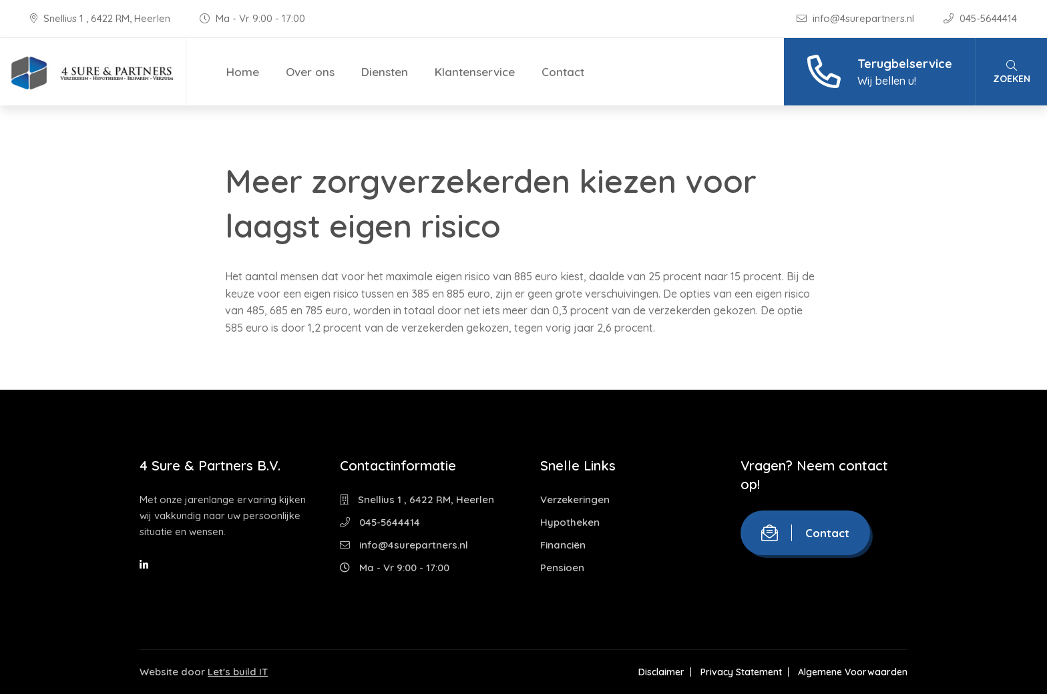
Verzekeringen (575, 499)
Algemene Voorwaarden (852, 672)
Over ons (310, 72)
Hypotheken (570, 522)
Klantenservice (475, 72)
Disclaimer (661, 672)
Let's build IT (238, 671)
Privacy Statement (741, 672)
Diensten (384, 72)
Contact (563, 72)
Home (242, 72)
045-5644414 (980, 18)
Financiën (563, 545)
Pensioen (562, 567)
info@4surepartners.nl (857, 18)
